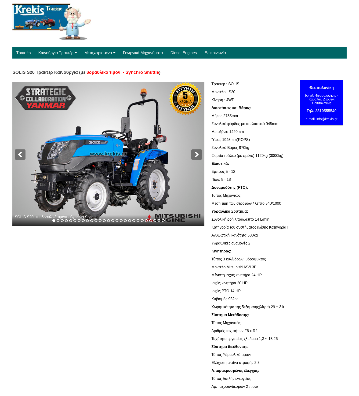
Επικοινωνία (215, 53)
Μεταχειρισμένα (100, 53)
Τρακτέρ (23, 53)
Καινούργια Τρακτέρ (57, 53)
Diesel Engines (183, 53)
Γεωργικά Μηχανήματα (143, 53)
